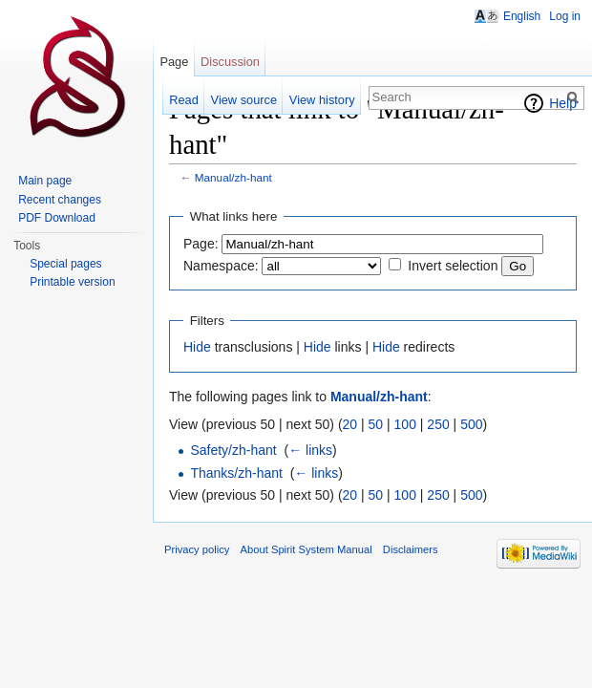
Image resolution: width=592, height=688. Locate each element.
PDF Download (56, 218)
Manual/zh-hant (233, 177)
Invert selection (452, 265)
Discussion (230, 61)
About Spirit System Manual (306, 549)
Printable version (72, 282)
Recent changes (59, 199)
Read (184, 100)
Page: (201, 243)
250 (438, 424)
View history (322, 100)
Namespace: (221, 265)
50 (376, 424)
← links (310, 450)
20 (350, 424)
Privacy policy (196, 549)
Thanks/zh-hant (236, 473)
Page (173, 61)
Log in (565, 16)
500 (471, 424)
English (521, 16)
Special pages (65, 263)
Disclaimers (410, 549)
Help (563, 103)
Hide (197, 347)
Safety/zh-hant (233, 450)
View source (244, 100)
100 (405, 424)
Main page (45, 180)
